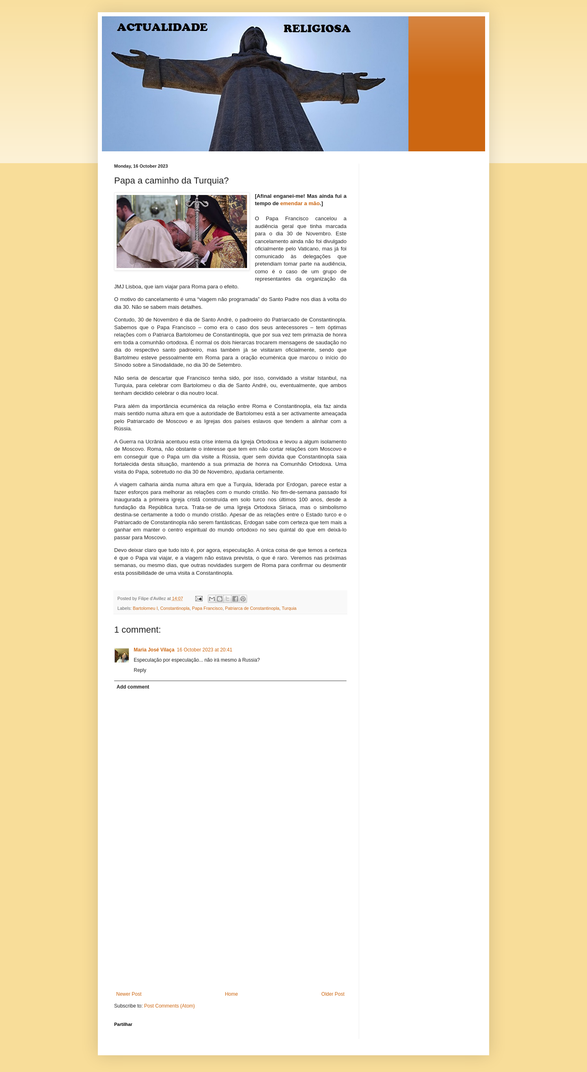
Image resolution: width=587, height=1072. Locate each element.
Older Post (332, 994)
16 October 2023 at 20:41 (204, 650)
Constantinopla (175, 608)
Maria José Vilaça (154, 650)
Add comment (133, 687)
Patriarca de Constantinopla (252, 608)
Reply (140, 670)
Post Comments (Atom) (169, 1006)
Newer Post (128, 994)
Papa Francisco (207, 608)
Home (231, 994)
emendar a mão (300, 203)
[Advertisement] (230, 930)
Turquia (289, 608)
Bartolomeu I (145, 608)
